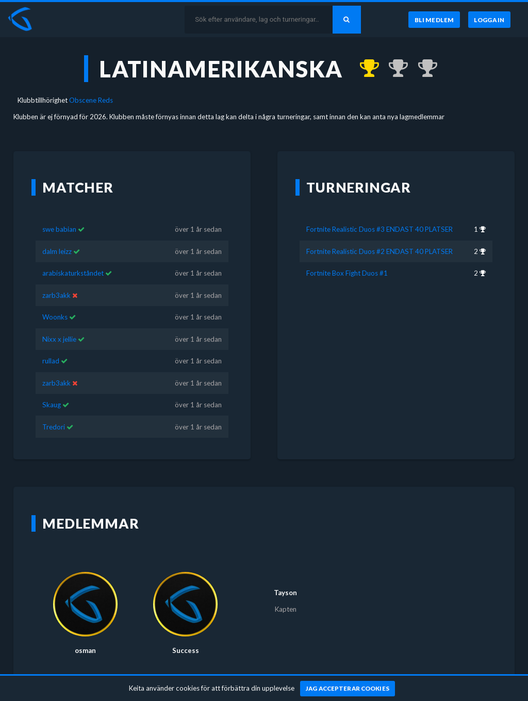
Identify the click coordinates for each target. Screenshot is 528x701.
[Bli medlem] (433, 19)
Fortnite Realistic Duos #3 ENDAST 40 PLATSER (379, 214)
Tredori (53, 411)
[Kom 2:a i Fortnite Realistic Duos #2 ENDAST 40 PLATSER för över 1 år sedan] (393, 68)
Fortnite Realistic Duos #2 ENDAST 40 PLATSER (379, 236)
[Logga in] (489, 19)
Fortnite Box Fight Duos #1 (347, 258)
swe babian (59, 214)
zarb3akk (56, 280)
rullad (50, 346)
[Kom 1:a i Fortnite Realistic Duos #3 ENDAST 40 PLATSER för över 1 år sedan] (364, 68)
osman (85, 635)
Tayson (285, 577)
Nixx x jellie (59, 324)
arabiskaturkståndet (73, 258)
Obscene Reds (91, 100)
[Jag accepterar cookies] (347, 688)
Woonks (55, 302)
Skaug (51, 390)
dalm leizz (57, 236)
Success (185, 635)
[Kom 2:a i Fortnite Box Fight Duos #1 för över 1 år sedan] (422, 68)
